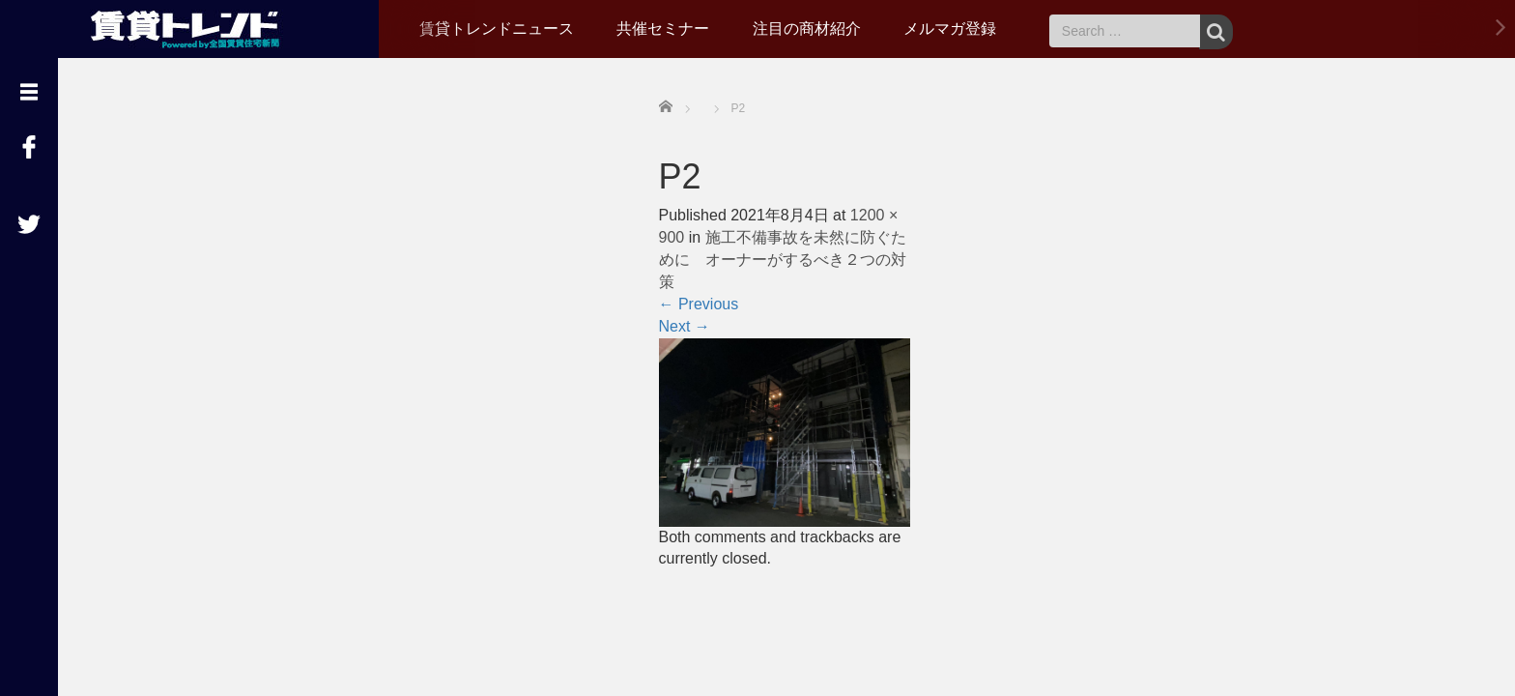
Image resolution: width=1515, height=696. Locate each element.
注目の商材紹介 (807, 28)
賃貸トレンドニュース (496, 28)
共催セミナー (662, 28)
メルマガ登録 (949, 28)
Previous (699, 304)
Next (684, 326)
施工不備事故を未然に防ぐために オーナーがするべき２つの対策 (782, 259)
